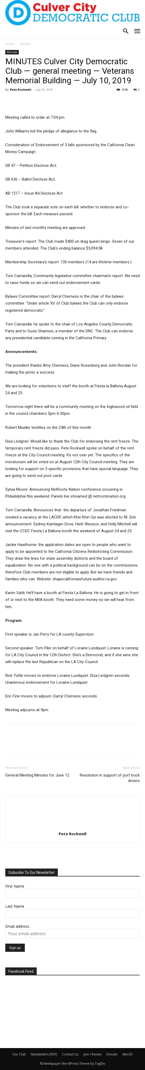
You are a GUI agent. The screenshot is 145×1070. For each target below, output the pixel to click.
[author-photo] (72, 826)
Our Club (19, 1054)
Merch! (128, 1054)
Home (10, 44)
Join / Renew (92, 1054)
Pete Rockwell (20, 89)
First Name (14, 886)
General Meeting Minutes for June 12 (37, 775)
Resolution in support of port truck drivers (110, 778)
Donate (112, 1054)
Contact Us (70, 1054)
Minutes (25, 44)
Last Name (14, 906)
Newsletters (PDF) (44, 1054)
